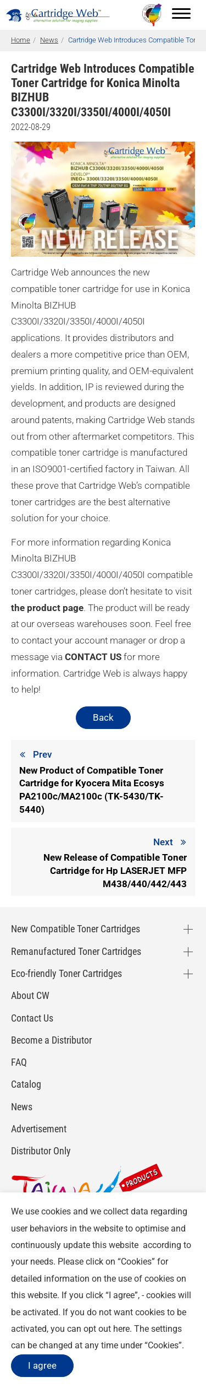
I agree (42, 1365)
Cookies (136, 1261)
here (121, 1329)
